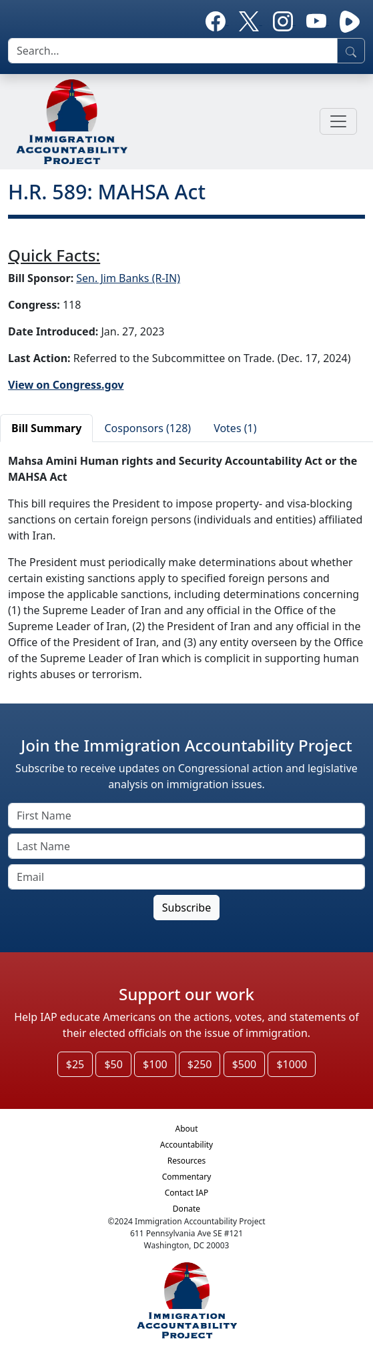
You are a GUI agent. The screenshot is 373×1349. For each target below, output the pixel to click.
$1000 (291, 1064)
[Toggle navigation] (338, 121)
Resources (186, 1160)
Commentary (187, 1176)
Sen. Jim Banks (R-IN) (128, 278)
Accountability (186, 1144)
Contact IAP (187, 1192)
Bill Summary (46, 428)
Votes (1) (235, 428)
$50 (113, 1064)
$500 (244, 1064)
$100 (155, 1064)
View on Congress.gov (66, 384)
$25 (75, 1064)
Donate (186, 1208)
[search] (173, 50)
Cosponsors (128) (147, 428)
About (186, 1128)
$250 (200, 1064)
